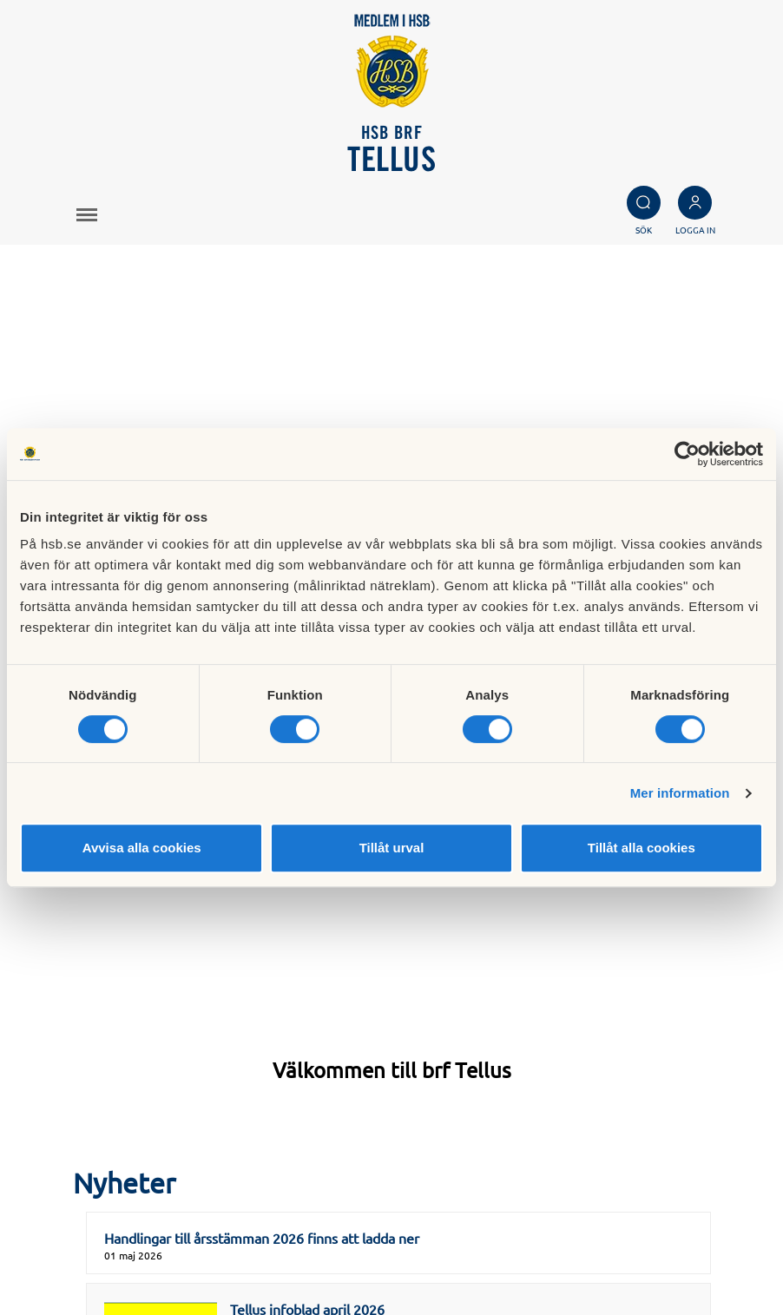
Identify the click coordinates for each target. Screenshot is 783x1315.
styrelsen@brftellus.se (127, 1180)
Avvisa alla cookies (141, 847)
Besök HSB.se (477, 1181)
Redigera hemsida (490, 1239)
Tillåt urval (391, 847)
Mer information (680, 793)
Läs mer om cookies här (507, 1200)
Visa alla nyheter (391, 1014)
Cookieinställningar (494, 1220)
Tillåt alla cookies (641, 847)
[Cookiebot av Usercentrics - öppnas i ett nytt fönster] (687, 454)
